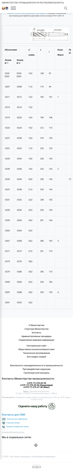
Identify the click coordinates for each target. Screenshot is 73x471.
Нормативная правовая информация (36, 340)
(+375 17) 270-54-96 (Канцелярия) (36, 385)
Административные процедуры (36, 336)
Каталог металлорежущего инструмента (30, 13)
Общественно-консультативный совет (36, 349)
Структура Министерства (37, 329)
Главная (10, 13)
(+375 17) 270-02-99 (36, 383)
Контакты (36, 332)
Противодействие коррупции (36, 369)
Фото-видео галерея (36, 357)
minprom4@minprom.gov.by (13, 432)
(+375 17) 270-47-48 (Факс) (37, 387)
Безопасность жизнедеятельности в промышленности (36, 365)
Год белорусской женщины (36, 373)
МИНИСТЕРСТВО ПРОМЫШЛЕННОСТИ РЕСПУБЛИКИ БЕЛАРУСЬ (33, 3)
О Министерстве (36, 325)
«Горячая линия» (13, 423)
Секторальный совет (36, 345)
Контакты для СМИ (13, 414)
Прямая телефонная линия (17, 427)
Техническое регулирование (36, 353)
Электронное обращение (17, 419)
